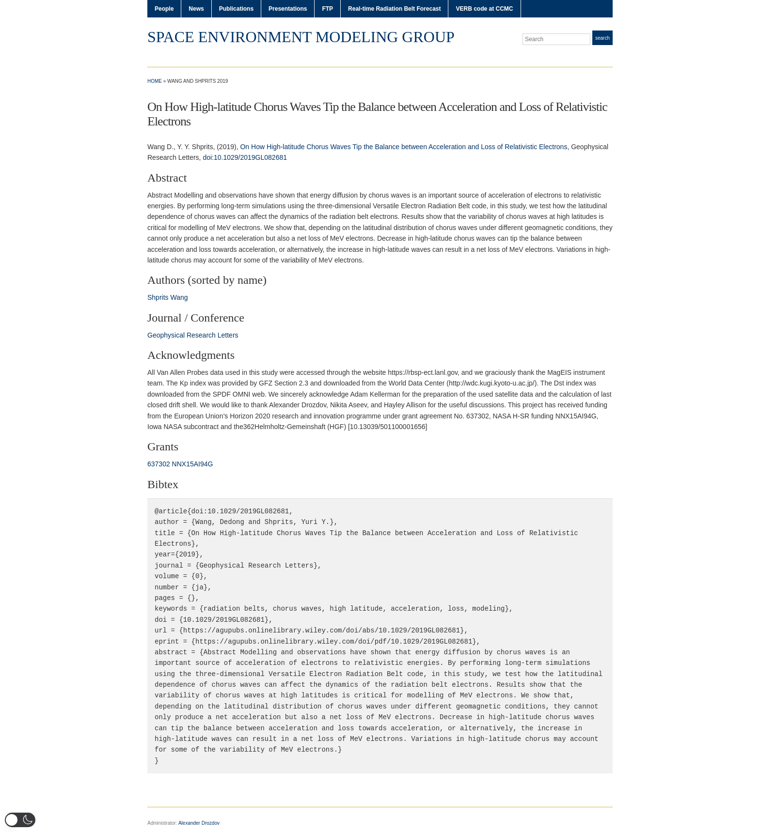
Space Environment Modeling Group (301, 37)
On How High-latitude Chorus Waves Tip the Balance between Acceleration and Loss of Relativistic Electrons (403, 147)
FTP (327, 8)
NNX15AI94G (192, 464)
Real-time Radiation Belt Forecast (394, 8)
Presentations (288, 8)
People (164, 8)
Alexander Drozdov (199, 823)
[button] (20, 820)
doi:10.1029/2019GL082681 (245, 157)
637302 (158, 464)
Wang (179, 297)
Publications (236, 8)
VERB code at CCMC (484, 8)
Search (602, 38)
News (196, 8)
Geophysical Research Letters (192, 335)
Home (154, 81)
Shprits (158, 297)
